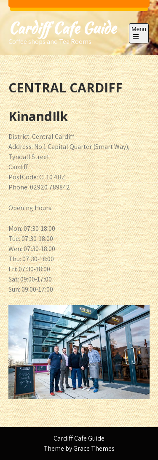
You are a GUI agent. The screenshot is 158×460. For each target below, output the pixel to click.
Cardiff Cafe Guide (62, 28)
